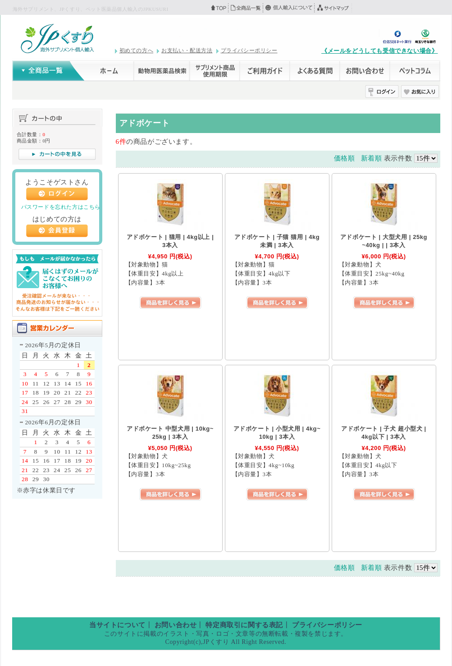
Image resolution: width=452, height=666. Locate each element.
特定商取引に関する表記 (244, 625)
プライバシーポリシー (249, 50)
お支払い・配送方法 (186, 50)
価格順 (344, 158)
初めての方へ (136, 50)
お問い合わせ (176, 625)
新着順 (371, 158)
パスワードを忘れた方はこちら (60, 207)
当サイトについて (117, 625)
